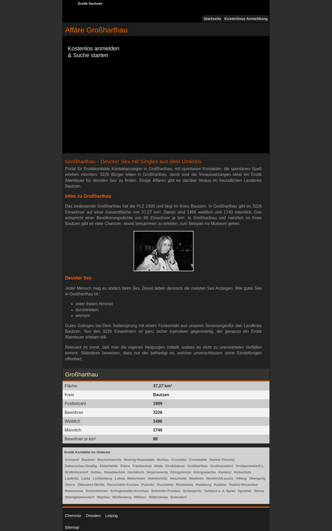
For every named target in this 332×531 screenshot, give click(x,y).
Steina (259, 491)
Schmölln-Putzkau (166, 491)
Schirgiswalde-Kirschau (129, 491)
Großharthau (198, 466)
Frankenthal (141, 466)
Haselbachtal (114, 472)
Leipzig (111, 515)
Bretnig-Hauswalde (139, 460)
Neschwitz (178, 478)
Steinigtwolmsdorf (79, 497)
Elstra (125, 466)
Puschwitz (165, 485)
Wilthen (140, 497)
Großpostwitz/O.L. (250, 466)
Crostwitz (178, 460)
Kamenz (224, 472)
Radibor (220, 485)
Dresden (93, 515)
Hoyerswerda (157, 472)
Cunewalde (198, 460)
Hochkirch (136, 472)
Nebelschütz (158, 478)
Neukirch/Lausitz (219, 478)
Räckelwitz (184, 485)
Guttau (96, 472)
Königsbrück (180, 472)
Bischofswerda (109, 460)
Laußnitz (72, 478)
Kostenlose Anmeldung (246, 18)
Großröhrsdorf (76, 472)
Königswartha (204, 472)
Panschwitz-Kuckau (123, 485)
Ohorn (70, 485)
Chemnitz (73, 515)
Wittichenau (158, 497)
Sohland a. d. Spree (220, 491)
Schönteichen (97, 491)
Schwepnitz (192, 491)
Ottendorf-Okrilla (91, 485)
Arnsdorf (72, 460)
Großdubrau (175, 466)
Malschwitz (136, 478)
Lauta (85, 478)
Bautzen (88, 460)
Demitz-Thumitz (222, 460)
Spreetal (244, 491)
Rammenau (74, 491)
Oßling (241, 478)
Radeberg (203, 485)
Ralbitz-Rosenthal (243, 485)
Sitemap (72, 527)
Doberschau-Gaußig (81, 466)
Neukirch (196, 478)
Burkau (163, 460)
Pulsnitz (147, 485)
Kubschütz (242, 472)
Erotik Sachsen (90, 3)
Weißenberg (122, 497)
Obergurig (257, 478)
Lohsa (120, 478)
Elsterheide (109, 466)
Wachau (103, 497)
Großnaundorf (221, 466)
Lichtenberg (102, 478)
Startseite (212, 18)
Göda (158, 466)
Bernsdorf (178, 497)
